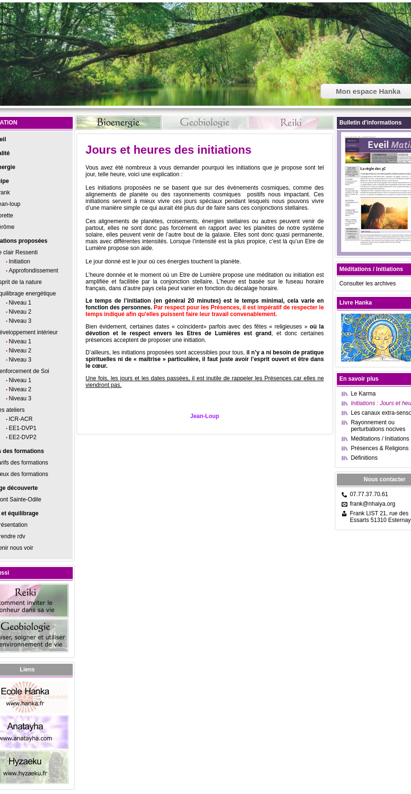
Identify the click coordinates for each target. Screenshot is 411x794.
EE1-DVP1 (22, 428)
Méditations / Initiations (380, 438)
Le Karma (363, 393)
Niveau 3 (20, 321)
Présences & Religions (380, 448)
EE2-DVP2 (22, 437)
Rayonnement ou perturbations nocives (378, 425)
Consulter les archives (367, 283)
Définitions (364, 457)
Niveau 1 (20, 302)
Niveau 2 (20, 311)
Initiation (19, 261)
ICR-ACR (21, 419)
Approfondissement (33, 270)
